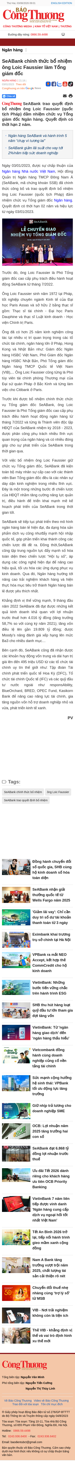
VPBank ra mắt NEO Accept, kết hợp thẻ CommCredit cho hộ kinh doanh (49, 963)
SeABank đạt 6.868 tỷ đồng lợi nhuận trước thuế (50, 1153)
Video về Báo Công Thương (51, 1400)
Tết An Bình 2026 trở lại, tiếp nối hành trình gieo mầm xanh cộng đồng (51, 1240)
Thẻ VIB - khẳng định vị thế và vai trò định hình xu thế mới (52, 1335)
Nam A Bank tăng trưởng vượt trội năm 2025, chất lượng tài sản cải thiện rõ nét (50, 1268)
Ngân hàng (12, 50)
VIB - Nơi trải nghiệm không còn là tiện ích (50, 1313)
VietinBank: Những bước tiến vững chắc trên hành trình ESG (50, 988)
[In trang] (70, 96)
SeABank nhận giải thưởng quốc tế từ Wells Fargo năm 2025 (51, 894)
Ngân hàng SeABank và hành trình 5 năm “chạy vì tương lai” (37, 138)
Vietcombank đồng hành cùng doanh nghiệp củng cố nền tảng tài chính (49, 1058)
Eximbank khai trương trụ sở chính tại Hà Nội (51, 937)
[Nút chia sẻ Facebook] (33, 96)
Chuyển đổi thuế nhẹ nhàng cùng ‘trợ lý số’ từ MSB (51, 1293)
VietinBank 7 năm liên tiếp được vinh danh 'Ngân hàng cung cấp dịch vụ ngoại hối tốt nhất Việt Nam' (51, 1209)
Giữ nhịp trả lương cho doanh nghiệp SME (51, 1108)
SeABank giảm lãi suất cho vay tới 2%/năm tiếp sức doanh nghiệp (35, 150)
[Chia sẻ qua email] (65, 96)
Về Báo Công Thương (18, 1400)
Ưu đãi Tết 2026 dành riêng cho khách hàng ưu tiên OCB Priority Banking (51, 1179)
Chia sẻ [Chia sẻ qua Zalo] (9, 96)
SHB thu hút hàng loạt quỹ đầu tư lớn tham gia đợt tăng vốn (52, 1010)
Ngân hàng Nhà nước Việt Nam (28, 171)
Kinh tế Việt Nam (46, 26)
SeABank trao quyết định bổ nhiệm (26, 800)
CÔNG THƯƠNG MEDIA (17, 26)
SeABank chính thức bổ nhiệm (23, 792)
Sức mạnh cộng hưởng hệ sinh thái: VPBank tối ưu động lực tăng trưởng (52, 1086)
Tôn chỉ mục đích (52, 1404)
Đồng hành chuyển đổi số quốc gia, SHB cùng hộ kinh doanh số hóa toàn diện (52, 870)
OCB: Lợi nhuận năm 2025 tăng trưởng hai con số (50, 1131)
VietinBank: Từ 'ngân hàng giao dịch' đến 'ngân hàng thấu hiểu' (50, 1032)
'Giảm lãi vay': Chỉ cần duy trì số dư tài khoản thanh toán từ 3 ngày (51, 917)
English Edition (61, 3)
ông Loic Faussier (58, 792)
